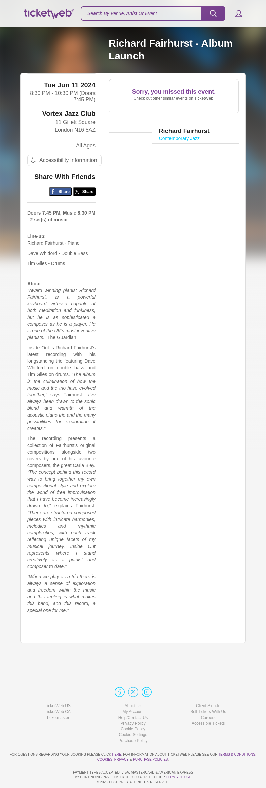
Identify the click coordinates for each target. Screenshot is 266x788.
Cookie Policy (133, 710)
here (116, 735)
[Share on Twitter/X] (84, 211)
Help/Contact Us (133, 698)
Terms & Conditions (236, 735)
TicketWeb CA (58, 692)
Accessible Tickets (208, 704)
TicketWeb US (58, 686)
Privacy (121, 740)
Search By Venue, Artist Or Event (122, 13)
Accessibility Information (63, 180)
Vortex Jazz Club (69, 133)
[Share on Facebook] (60, 211)
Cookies (105, 740)
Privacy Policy (133, 704)
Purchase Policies (150, 740)
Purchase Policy (132, 721)
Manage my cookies (133, 715)
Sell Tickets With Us (208, 692)
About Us (133, 686)
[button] (235, 13)
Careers (208, 698)
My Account (132, 692)
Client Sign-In (208, 686)
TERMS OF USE (178, 777)
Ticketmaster (57, 698)
